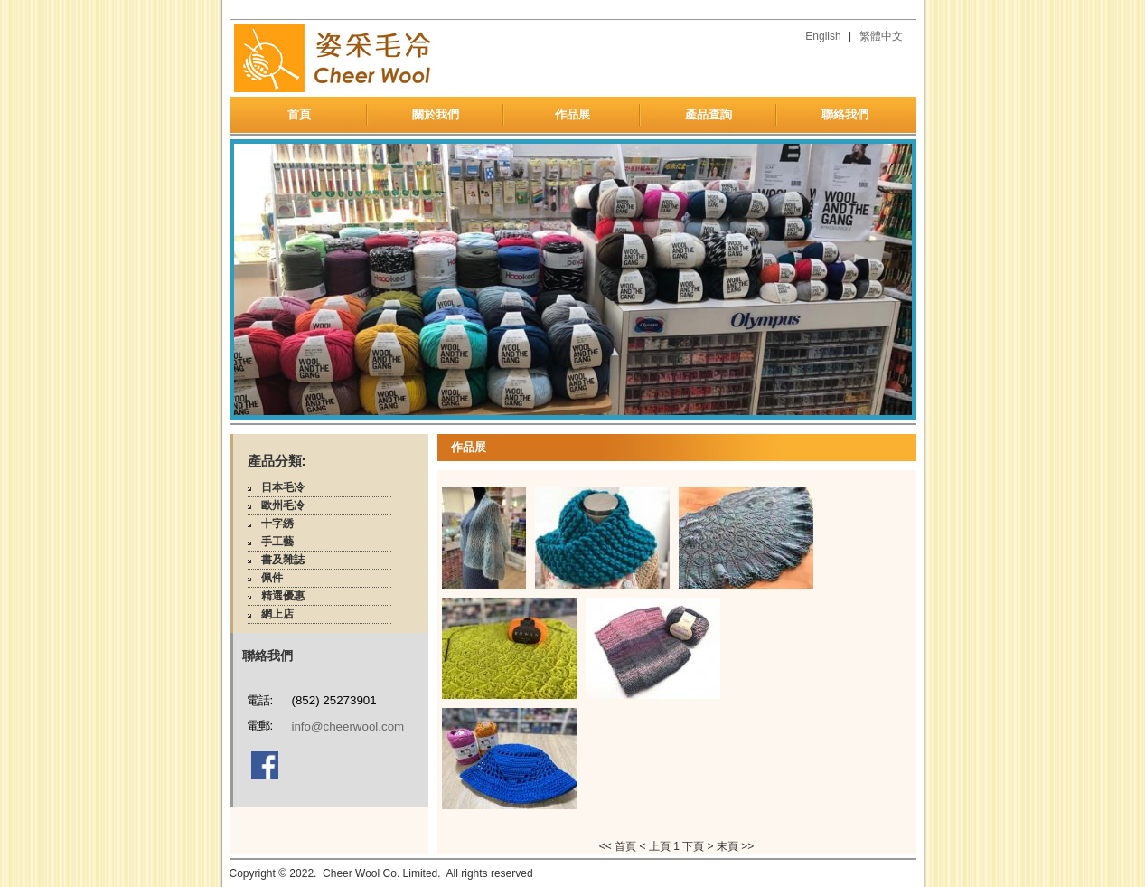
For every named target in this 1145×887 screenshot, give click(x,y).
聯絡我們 (844, 114)
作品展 (572, 114)
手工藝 (277, 541)
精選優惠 (283, 596)
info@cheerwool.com (348, 726)
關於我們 (435, 114)
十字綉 (277, 523)
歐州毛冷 (283, 505)
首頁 (299, 114)
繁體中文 (881, 36)
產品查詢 (708, 114)
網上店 (277, 614)
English (822, 36)
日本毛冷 (283, 487)
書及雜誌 (283, 559)
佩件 (272, 577)
